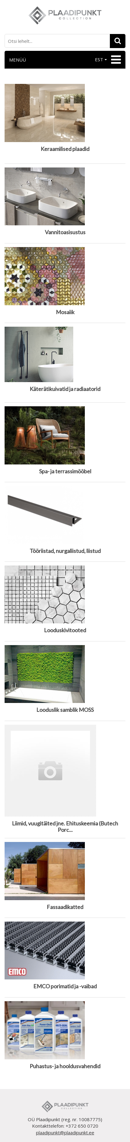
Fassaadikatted (65, 907)
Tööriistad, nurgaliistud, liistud (65, 551)
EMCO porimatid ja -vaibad (65, 986)
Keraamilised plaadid (65, 149)
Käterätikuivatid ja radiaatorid (65, 389)
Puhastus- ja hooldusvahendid (65, 1066)
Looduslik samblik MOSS (65, 710)
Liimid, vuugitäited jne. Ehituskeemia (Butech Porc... (65, 826)
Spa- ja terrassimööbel (65, 471)
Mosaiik (65, 312)
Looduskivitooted (65, 630)
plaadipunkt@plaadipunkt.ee (65, 1132)
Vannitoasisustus (65, 232)
